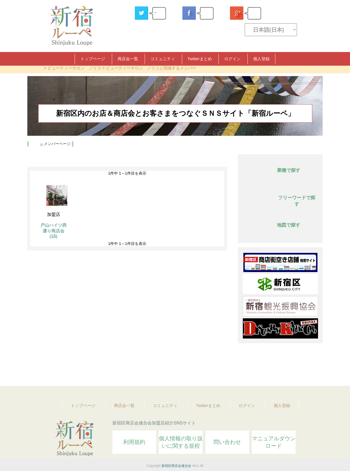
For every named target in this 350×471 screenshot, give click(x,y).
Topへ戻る (314, 366)
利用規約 (134, 442)
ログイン (232, 58)
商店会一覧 (128, 58)
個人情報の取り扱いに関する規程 (181, 442)
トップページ (92, 58)
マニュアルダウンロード (274, 442)
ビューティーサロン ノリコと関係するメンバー (151, 68)
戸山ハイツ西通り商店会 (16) (53, 231)
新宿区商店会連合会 (176, 466)
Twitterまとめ (200, 58)
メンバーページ (57, 143)
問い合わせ (227, 442)
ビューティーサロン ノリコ (74, 68)
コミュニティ (162, 58)
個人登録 (261, 58)
